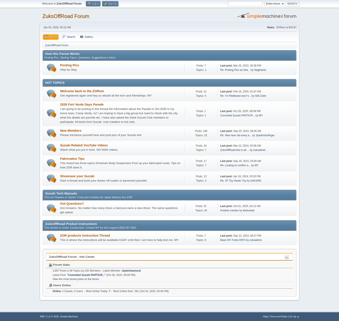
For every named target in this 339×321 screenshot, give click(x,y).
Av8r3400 (255, 180)
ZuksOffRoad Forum (65, 16)
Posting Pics (69, 65)
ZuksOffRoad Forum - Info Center (72, 256)
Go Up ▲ (294, 316)
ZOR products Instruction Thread (85, 235)
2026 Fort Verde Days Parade (82, 104)
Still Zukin (260, 95)
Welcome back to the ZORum (82, 91)
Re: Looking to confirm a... (235, 165)
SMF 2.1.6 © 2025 (49, 316)
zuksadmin (259, 150)
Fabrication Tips (72, 158)
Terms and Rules (279, 316)
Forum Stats (59, 264)
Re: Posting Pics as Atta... (235, 69)
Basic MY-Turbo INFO (232, 240)
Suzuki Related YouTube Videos (84, 145)
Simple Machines (69, 316)
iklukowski (248, 210)
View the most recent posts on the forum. (76, 279)
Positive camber (229, 210)
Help (265, 316)
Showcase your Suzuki (77, 176)
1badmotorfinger (265, 135)
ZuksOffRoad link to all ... (234, 150)
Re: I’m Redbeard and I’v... (235, 95)
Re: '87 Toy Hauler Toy (233, 180)
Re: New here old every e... (235, 135)
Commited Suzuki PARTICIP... (237, 115)
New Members (71, 130)
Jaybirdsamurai (131, 270)
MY (261, 115)
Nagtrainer (260, 69)
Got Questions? (72, 203)
